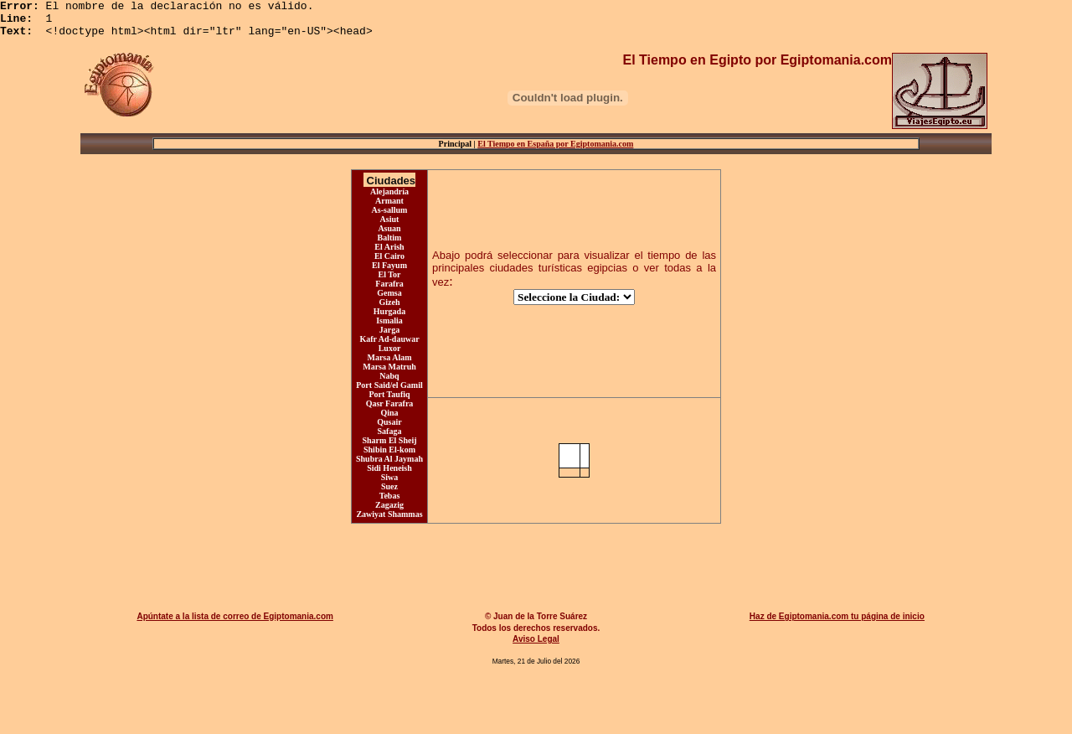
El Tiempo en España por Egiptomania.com (555, 151)
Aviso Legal (536, 646)
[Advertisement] (539, 569)
